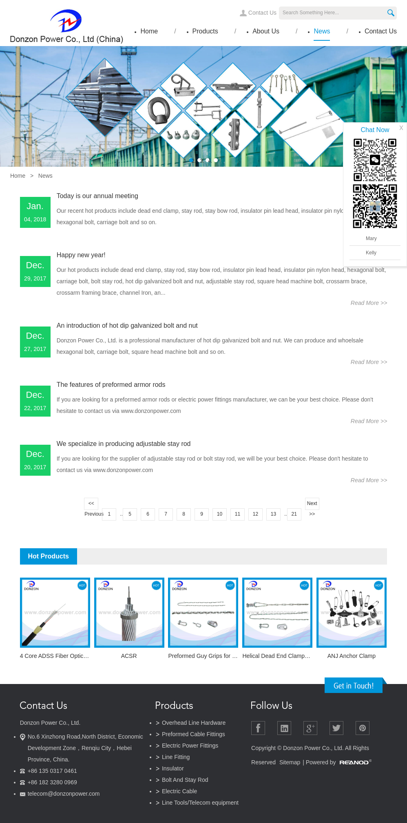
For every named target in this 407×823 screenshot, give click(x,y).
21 (293, 514)
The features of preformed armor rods (111, 384)
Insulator (173, 768)
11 (237, 514)
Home (149, 31)
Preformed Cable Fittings (193, 734)
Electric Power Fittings (190, 745)
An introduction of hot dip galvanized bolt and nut (127, 325)
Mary (371, 238)
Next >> (312, 505)
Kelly (371, 253)
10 (219, 514)
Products (205, 31)
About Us (265, 31)
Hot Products (48, 556)
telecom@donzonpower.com (64, 793)
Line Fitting (176, 757)
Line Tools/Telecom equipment (200, 802)
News (322, 31)
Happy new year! (81, 255)
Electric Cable (179, 791)
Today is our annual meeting (97, 195)
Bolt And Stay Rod (185, 780)
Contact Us (262, 12)
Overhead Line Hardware (194, 722)
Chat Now (375, 129)
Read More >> (369, 303)
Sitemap (289, 762)
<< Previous (91, 505)
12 (255, 514)
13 (273, 514)
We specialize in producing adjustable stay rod (124, 443)
